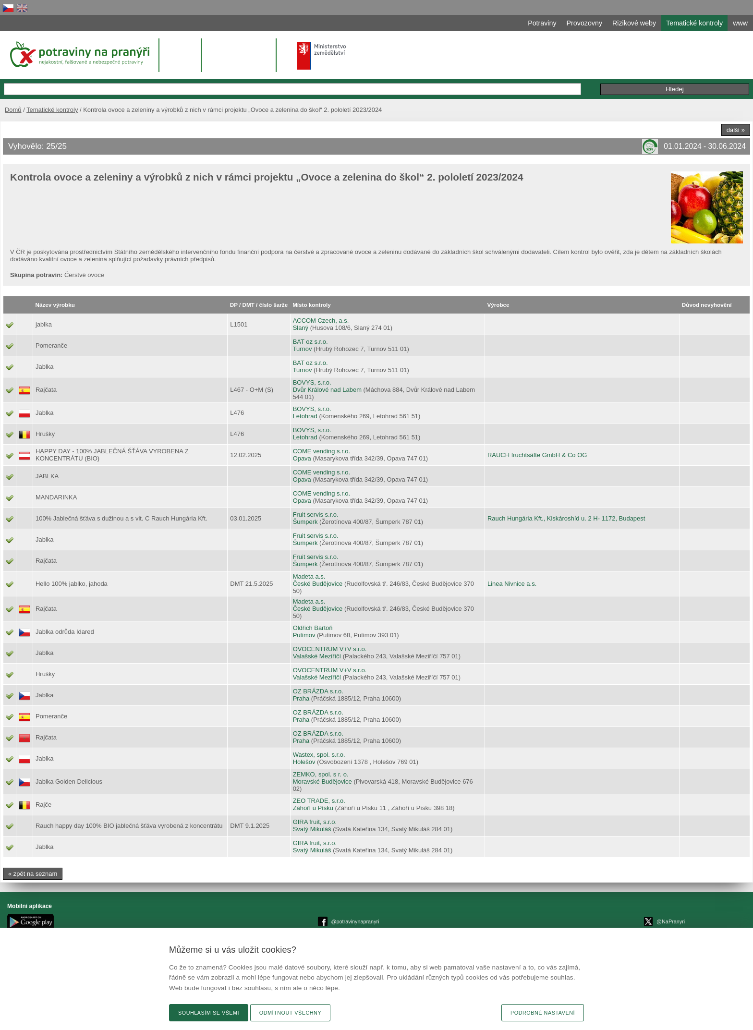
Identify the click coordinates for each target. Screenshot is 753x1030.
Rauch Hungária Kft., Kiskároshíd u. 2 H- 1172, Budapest (566, 518)
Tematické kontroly (52, 109)
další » (736, 129)
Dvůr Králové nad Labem (327, 389)
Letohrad (305, 416)
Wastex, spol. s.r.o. (319, 754)
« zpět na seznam (32, 873)
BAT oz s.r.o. (310, 341)
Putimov (304, 635)
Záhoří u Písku (313, 808)
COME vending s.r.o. (322, 451)
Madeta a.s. (309, 576)
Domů (13, 109)
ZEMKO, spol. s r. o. (321, 774)
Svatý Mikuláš (312, 829)
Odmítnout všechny (290, 1013)
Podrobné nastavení (542, 1013)
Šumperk (305, 521)
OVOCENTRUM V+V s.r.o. (330, 649)
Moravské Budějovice (322, 781)
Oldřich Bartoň (313, 627)
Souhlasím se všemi (208, 1013)
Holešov (304, 761)
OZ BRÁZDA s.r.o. (318, 691)
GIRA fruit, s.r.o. (315, 821)
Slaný (300, 327)
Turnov (302, 348)
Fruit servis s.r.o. (316, 514)
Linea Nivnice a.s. (511, 583)
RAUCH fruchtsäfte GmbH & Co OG (537, 455)
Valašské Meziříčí (317, 656)
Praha (301, 698)
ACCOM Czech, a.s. (321, 320)
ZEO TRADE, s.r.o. (319, 800)
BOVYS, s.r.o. (312, 382)
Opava (302, 458)
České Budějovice (318, 583)
